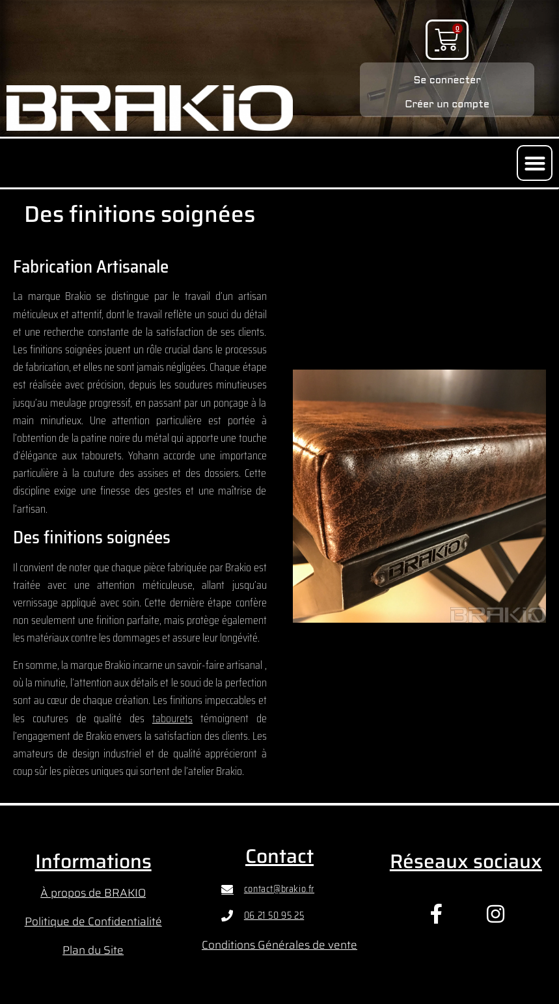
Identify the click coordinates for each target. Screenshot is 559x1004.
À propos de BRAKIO (93, 892)
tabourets (172, 718)
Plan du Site (93, 950)
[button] (534, 163)
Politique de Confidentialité (93, 921)
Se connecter (447, 80)
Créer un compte (447, 104)
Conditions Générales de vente (279, 944)
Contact (279, 856)
